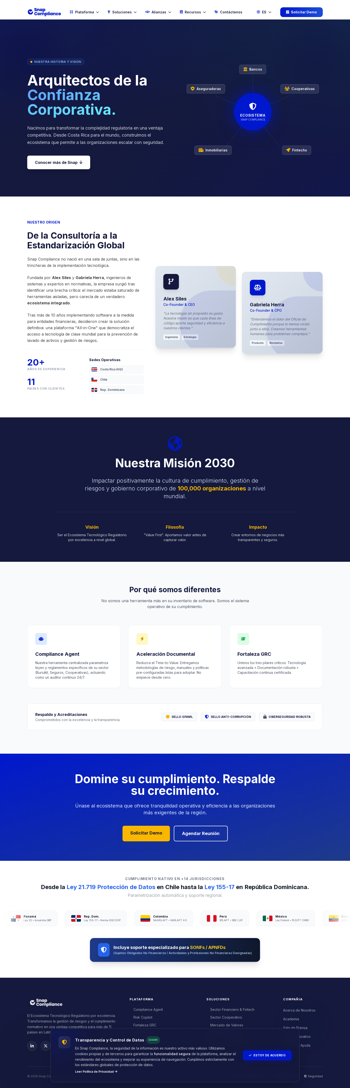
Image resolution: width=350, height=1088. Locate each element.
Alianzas (158, 12)
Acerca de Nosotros (299, 1010)
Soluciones (122, 12)
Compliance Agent (146, 1009)
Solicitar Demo (301, 12)
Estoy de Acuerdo (267, 1055)
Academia (291, 1019)
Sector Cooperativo (224, 1017)
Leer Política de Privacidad (96, 1071)
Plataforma (84, 12)
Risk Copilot (141, 1017)
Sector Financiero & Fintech (230, 1009)
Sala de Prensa (295, 1028)
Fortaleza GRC (143, 1025)
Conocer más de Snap (58, 162)
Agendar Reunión (200, 833)
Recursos (193, 12)
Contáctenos (228, 12)
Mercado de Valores (224, 1025)
